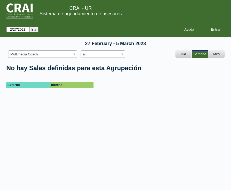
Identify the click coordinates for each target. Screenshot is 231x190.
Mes (216, 54)
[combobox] (42, 54)
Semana (200, 54)
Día (183, 54)
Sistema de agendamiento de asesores (81, 13)
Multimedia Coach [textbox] (24, 54)
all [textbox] (84, 54)
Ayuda (189, 29)
